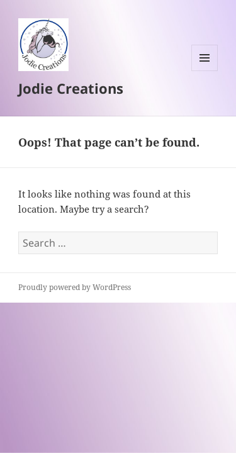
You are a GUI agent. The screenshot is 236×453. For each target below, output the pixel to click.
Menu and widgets (205, 70)
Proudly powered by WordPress (74, 287)
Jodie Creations (70, 88)
